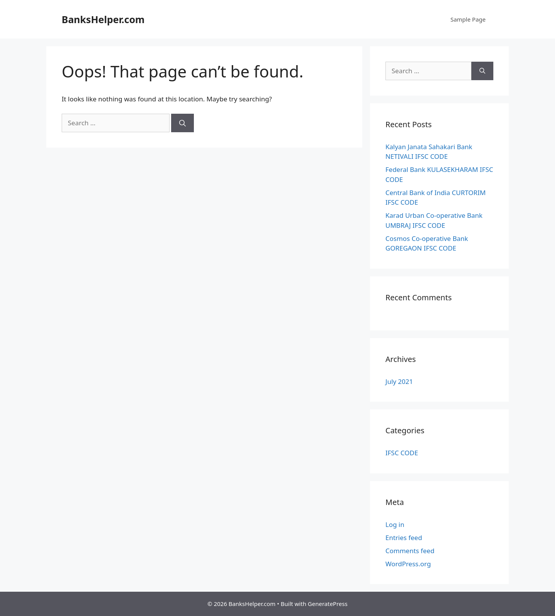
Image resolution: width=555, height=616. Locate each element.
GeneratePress (328, 604)
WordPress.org (408, 563)
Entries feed (403, 537)
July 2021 (399, 381)
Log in (394, 524)
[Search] (182, 123)
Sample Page (468, 19)
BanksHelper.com (103, 19)
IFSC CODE (401, 452)
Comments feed (409, 550)
